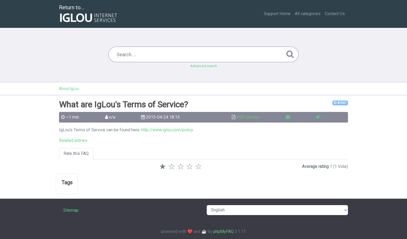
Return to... (89, 14)
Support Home (277, 13)
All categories (307, 13)
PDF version (248, 117)
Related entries (73, 140)
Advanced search (203, 66)
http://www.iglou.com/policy (167, 129)
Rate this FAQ (76, 153)
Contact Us (335, 13)
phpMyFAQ (223, 231)
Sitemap (71, 210)
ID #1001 (340, 103)
